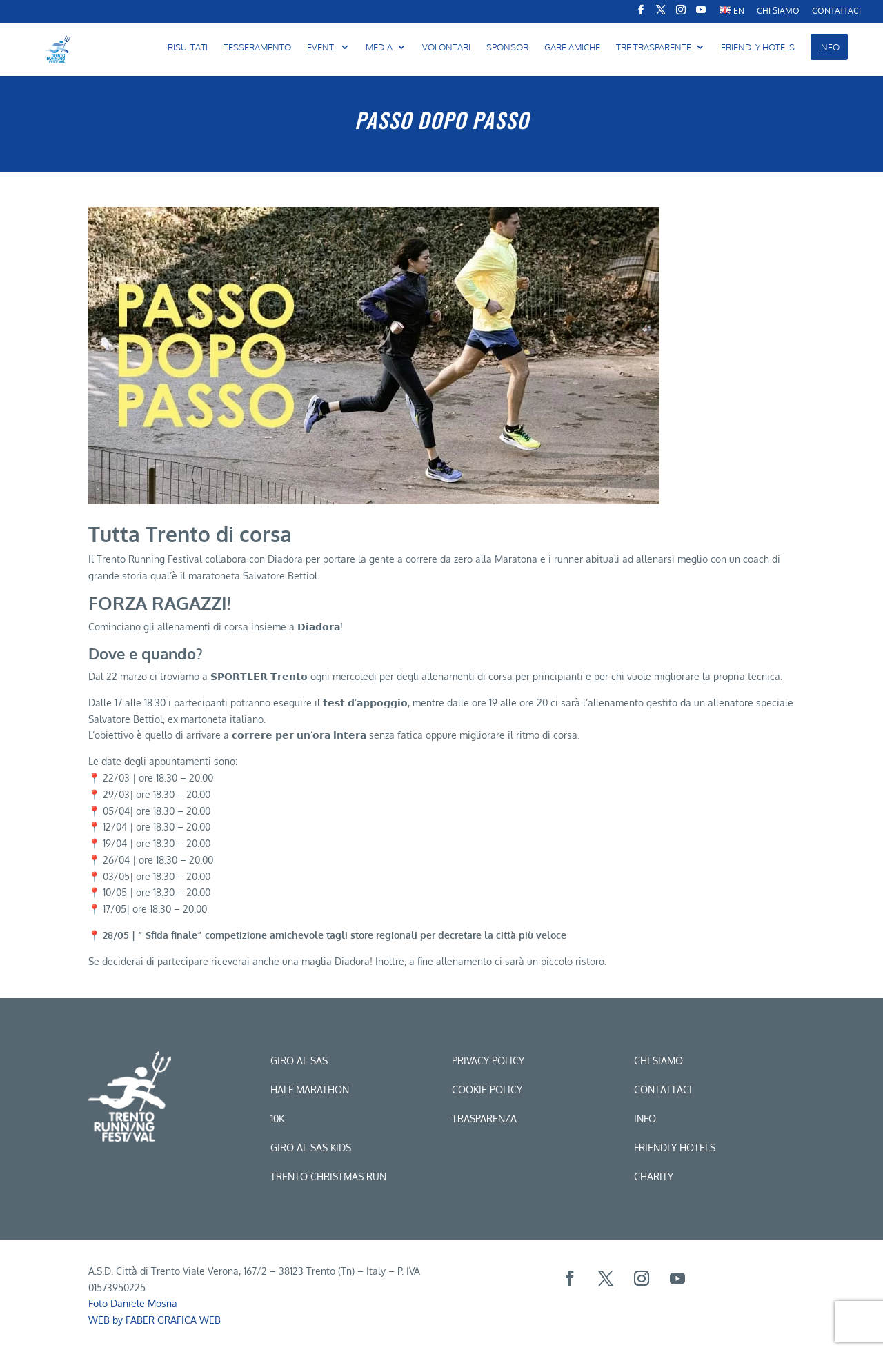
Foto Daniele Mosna (132, 1303)
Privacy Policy (488, 1060)
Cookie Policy (487, 1089)
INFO (829, 46)
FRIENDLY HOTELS (758, 47)
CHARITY (653, 1176)
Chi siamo (658, 1060)
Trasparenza (484, 1118)
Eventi (321, 47)
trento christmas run (328, 1176)
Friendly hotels (674, 1147)
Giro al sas (299, 1060)
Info (645, 1118)
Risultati (188, 47)
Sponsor (507, 47)
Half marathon (309, 1089)
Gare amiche (572, 47)
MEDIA (379, 47)
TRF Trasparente (653, 47)
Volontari (446, 47)
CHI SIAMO (778, 11)
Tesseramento (257, 47)
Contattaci (836, 11)
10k (277, 1118)
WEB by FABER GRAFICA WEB (154, 1320)
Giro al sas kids (310, 1147)
